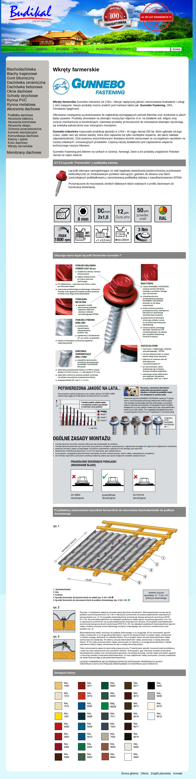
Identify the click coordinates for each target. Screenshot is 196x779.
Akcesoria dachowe (23, 109)
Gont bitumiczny (20, 78)
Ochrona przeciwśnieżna (24, 129)
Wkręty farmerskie (20, 146)
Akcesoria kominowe (22, 122)
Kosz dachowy (18, 142)
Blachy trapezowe (22, 74)
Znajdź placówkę (161, 773)
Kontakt (177, 773)
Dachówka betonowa (24, 87)
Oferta (144, 773)
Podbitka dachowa (20, 115)
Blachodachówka (21, 69)
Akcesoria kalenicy (20, 118)
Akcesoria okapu (19, 125)
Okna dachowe (19, 91)
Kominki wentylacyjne (22, 132)
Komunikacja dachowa (23, 135)
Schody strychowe (22, 96)
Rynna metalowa (21, 104)
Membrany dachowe (24, 152)
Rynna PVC (17, 100)
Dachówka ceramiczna (26, 82)
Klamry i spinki (18, 139)
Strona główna (129, 773)
